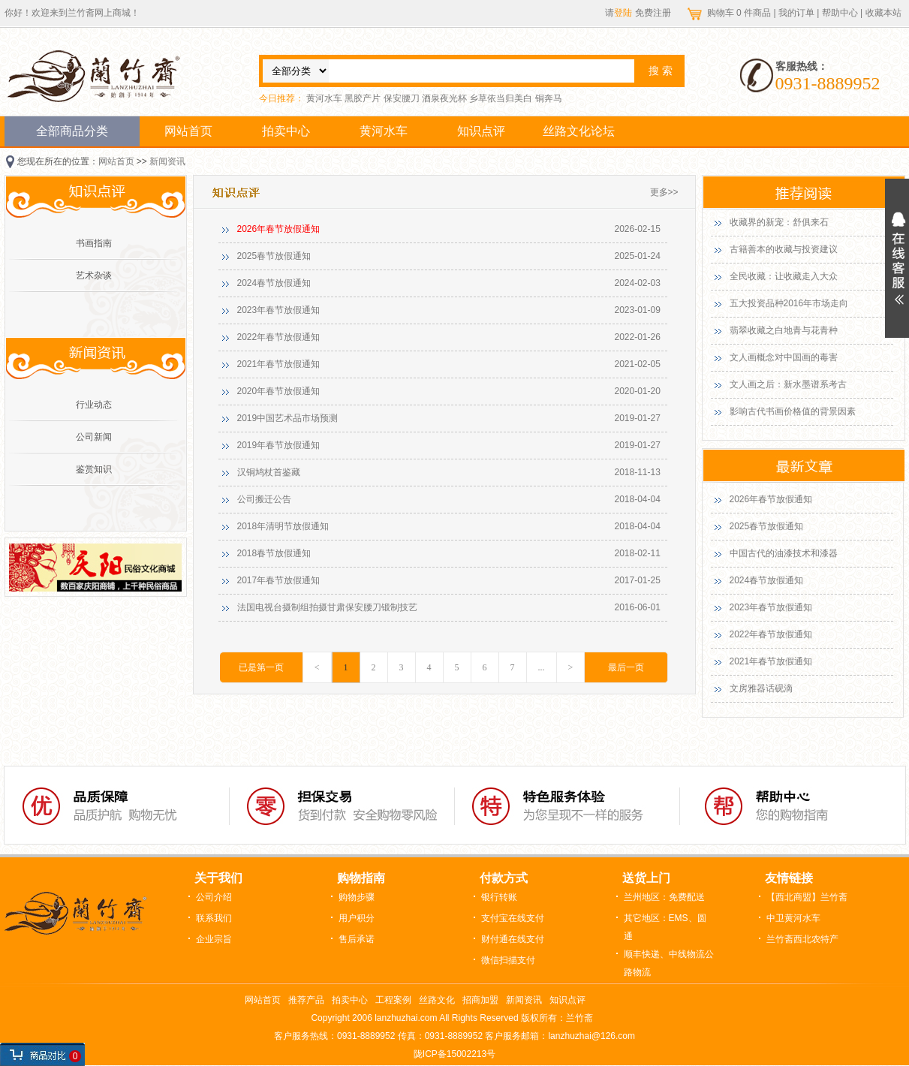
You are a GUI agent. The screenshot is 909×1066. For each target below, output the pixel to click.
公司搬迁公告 (264, 499)
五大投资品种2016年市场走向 (789, 303)
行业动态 (94, 404)
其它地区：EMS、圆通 (665, 927)
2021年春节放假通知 (279, 364)
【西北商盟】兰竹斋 (806, 897)
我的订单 (796, 13)
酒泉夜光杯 (444, 98)
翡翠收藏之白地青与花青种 (784, 330)
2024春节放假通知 (274, 283)
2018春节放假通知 (274, 553)
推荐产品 (306, 1000)
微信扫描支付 (508, 960)
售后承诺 (357, 939)
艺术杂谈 (94, 275)
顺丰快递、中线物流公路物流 (669, 963)
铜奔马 (548, 98)
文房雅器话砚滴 (761, 688)
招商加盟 (480, 1000)
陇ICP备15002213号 (454, 1054)
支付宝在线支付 (512, 918)
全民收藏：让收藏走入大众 (784, 276)
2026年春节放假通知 (279, 229)
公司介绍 (214, 897)
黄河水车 (324, 98)
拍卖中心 (286, 131)
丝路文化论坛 (579, 131)
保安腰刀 (402, 98)
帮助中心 (840, 13)
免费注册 (653, 13)
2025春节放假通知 (274, 256)
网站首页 (188, 131)
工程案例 (393, 1000)
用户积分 (357, 918)
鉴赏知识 (94, 469)
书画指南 (94, 243)
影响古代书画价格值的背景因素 (793, 411)
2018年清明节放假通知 (283, 526)
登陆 (623, 13)
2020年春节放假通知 (279, 391)
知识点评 (481, 131)
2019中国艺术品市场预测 (288, 418)
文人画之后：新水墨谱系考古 (788, 384)
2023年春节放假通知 (279, 310)
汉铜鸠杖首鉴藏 (268, 472)
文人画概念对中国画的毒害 (784, 357)
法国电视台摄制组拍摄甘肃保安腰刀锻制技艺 (327, 607)
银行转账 (499, 897)
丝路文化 (437, 1000)
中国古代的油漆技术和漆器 (784, 553)
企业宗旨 (214, 939)
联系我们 (214, 918)
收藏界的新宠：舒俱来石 (779, 222)
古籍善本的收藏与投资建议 (784, 249)
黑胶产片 (363, 98)
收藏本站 (883, 13)
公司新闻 (94, 437)
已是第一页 (261, 667)
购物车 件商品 (740, 13)
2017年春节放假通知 (279, 580)
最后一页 (626, 667)
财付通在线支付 (512, 939)
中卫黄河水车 (793, 918)
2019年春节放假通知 (279, 445)
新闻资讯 (167, 161)
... (541, 667)
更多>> (664, 192)
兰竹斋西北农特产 (802, 939)
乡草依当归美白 (500, 98)
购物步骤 (357, 897)
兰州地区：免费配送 (664, 897)
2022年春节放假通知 (279, 337)
